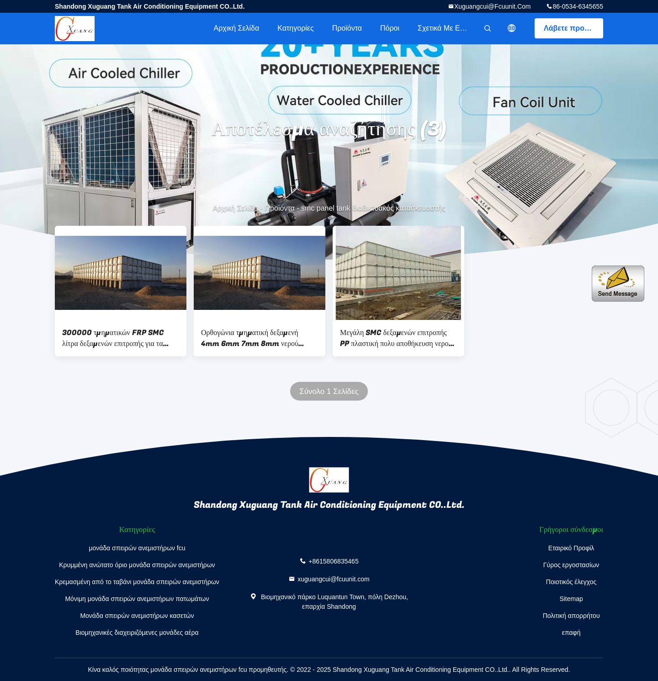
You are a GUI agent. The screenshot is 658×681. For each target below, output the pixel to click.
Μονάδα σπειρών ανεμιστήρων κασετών (137, 615)
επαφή (571, 632)
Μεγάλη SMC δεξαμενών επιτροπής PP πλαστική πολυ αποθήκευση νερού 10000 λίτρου (396, 338)
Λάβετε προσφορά (573, 28)
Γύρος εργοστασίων (571, 565)
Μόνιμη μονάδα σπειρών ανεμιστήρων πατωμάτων (137, 598)
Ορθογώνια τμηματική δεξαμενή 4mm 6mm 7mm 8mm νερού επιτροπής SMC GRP (249, 338)
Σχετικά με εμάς (445, 28)
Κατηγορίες (295, 28)
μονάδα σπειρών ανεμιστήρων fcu (137, 548)
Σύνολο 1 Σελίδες (329, 391)
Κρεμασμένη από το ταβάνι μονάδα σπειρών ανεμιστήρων (137, 581)
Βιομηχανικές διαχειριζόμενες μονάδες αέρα (136, 632)
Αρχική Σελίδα (236, 28)
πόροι (389, 28)
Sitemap (571, 598)
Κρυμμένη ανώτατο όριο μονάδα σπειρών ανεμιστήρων (137, 565)
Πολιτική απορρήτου (571, 615)
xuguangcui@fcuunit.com (492, 6)
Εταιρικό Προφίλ (571, 548)
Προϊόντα (347, 28)
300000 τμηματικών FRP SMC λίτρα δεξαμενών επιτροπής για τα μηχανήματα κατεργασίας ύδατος (113, 338)
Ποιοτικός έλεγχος (571, 581)
